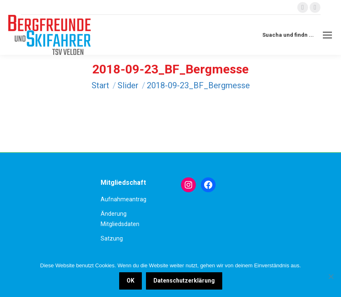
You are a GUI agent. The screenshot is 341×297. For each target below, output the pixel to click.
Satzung (112, 238)
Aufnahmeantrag (123, 199)
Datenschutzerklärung (184, 280)
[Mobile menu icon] (327, 35)
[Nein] (331, 276)
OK (130, 280)
